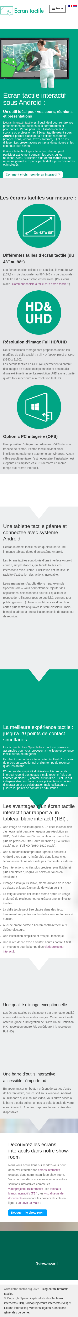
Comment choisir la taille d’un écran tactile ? (40, 284)
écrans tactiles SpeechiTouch (27, 747)
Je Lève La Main (28, 1202)
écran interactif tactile (19, 122)
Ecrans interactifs (15, 1308)
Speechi (25, 1298)
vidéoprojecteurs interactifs (25, 1188)
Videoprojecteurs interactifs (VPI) (47, 1303)
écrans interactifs (49, 1170)
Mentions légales (40, 1308)
